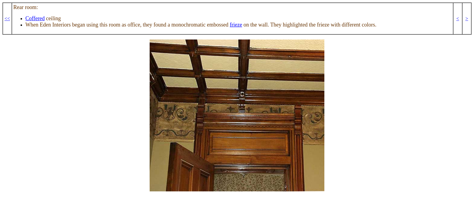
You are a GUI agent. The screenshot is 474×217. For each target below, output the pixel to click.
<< (7, 18)
